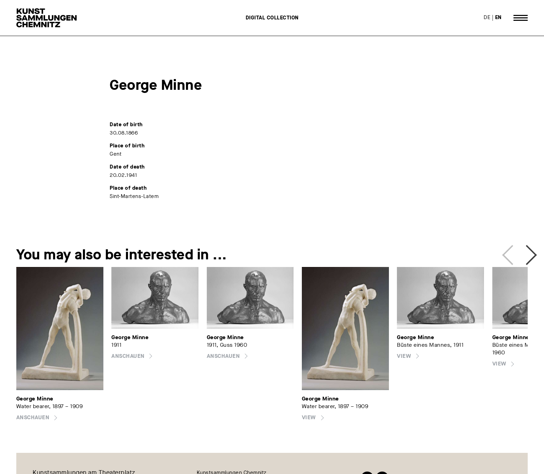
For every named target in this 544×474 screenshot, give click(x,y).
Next (524, 252)
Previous (509, 252)
